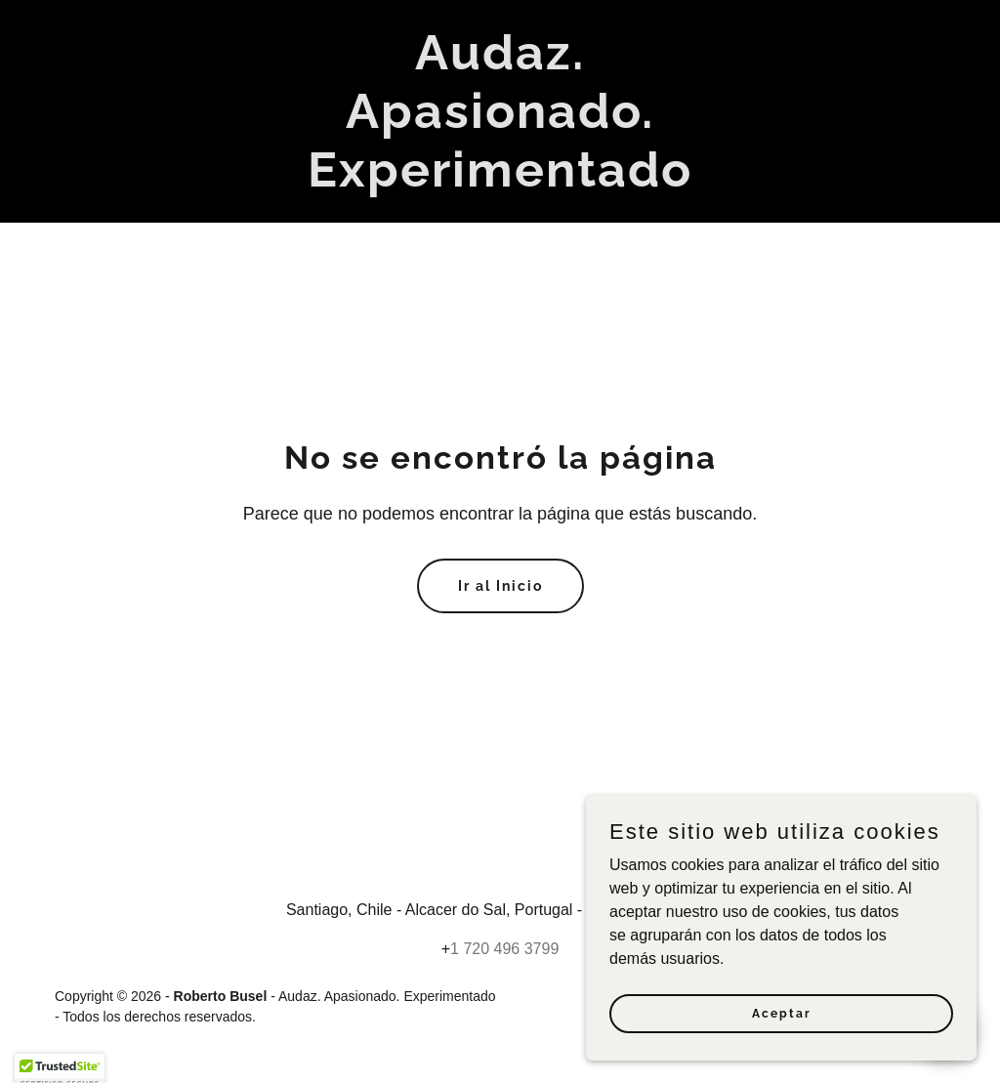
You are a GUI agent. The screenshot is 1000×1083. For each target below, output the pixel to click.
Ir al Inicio (500, 586)
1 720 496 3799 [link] (504, 948)
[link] (500, 181)
